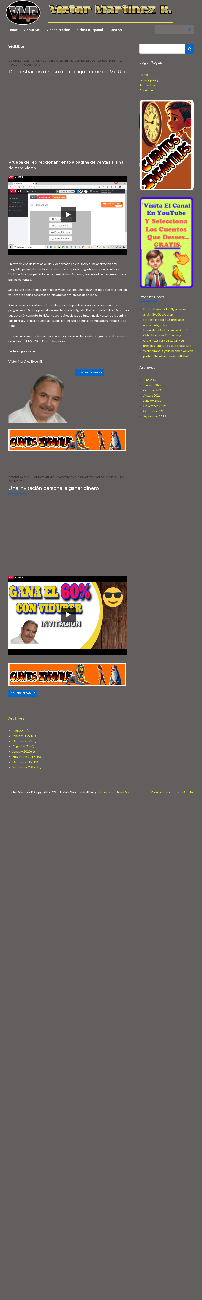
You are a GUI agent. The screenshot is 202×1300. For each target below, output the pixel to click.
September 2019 (154, 416)
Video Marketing (110, 60)
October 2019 (153, 411)
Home (13, 30)
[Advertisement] (37, 117)
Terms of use (147, 85)
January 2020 (152, 400)
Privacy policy (148, 80)
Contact (116, 30)
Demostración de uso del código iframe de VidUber (68, 72)
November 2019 (154, 406)
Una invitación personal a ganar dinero (53, 488)
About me (32, 30)
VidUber (13, 64)
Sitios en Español (90, 30)
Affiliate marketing (45, 477)
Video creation (58, 30)
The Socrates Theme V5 (113, 792)
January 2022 (152, 385)
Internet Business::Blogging (81, 60)
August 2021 (152, 395)
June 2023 (150, 380)
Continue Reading (90, 372)
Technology (97, 477)
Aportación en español (47, 60)
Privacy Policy (160, 792)
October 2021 (153, 390)
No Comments (31, 64)
